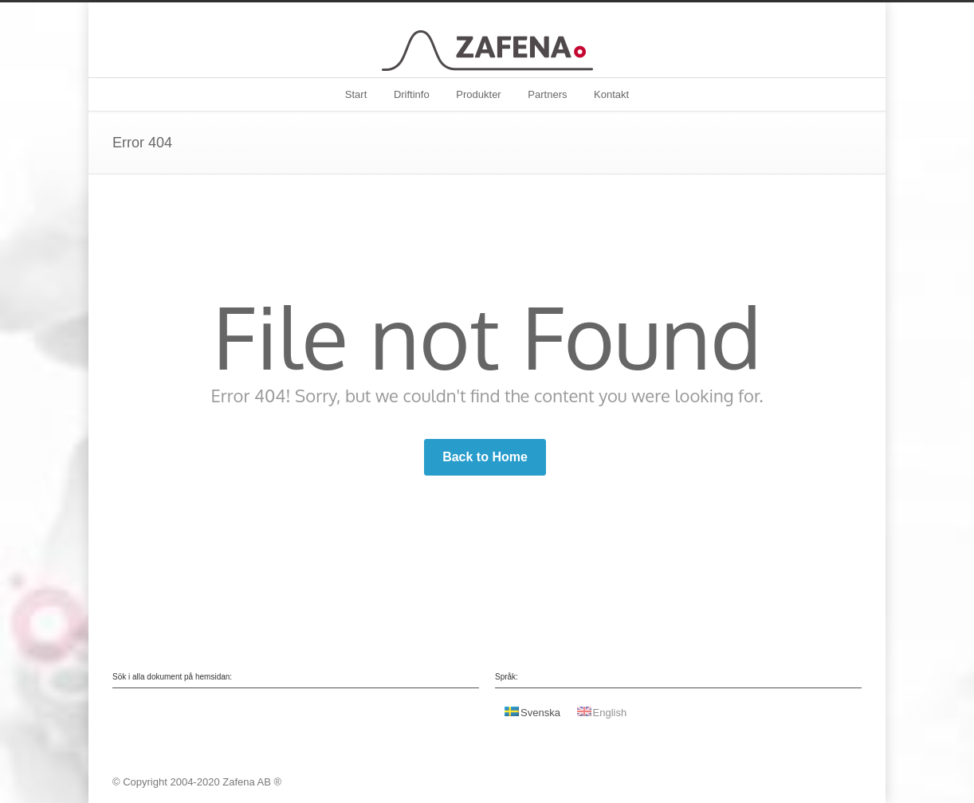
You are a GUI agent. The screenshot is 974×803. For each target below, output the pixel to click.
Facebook (846, 781)
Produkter (478, 94)
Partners (547, 94)
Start (356, 94)
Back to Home (485, 457)
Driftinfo (412, 94)
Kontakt (611, 94)
